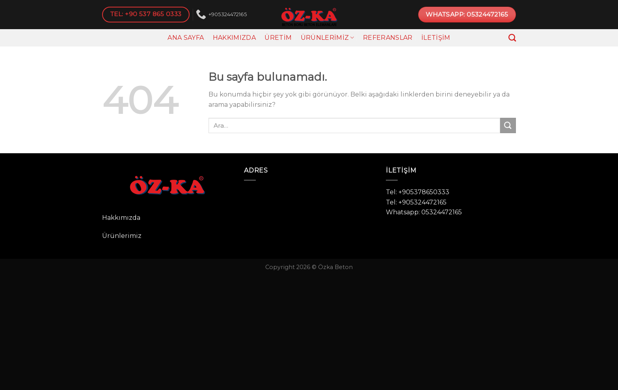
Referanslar (388, 37)
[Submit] (508, 125)
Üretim (278, 37)
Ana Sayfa (186, 37)
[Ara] (512, 37)
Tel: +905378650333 (417, 192)
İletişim (435, 37)
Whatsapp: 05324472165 (424, 212)
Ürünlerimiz (327, 38)
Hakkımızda (234, 37)
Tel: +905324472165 (416, 202)
